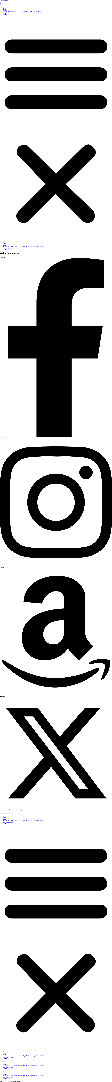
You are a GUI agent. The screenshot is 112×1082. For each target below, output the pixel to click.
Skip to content (4, 0)
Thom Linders (4, 3)
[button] (56, 128)
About (4, 8)
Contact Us (6, 14)
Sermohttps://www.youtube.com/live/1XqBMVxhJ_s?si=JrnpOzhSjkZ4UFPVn (23, 11)
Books (5, 10)
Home (4, 7)
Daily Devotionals (8, 12)
